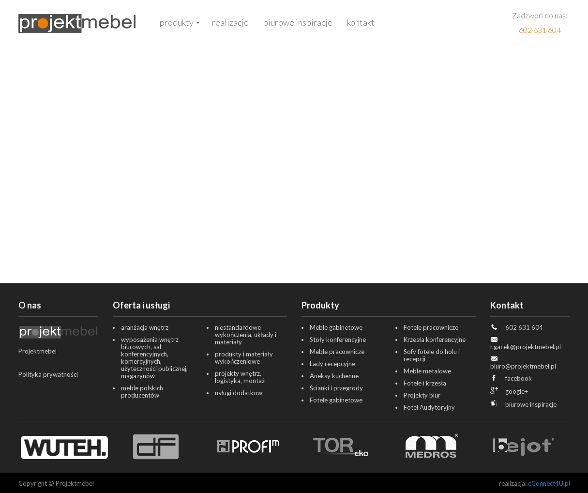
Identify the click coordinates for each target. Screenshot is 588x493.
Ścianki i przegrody (336, 388)
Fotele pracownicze (431, 327)
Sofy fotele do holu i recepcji (432, 355)
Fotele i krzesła (425, 383)
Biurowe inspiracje (297, 22)
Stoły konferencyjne (338, 339)
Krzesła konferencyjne (435, 339)
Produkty (177, 22)
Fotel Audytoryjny (429, 407)
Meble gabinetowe (336, 327)
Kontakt (361, 22)
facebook (518, 378)
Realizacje (230, 22)
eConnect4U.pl (549, 483)
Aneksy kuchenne (334, 376)
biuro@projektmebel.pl (523, 366)
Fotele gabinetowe (336, 400)
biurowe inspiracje (531, 404)
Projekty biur (422, 395)
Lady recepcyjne (332, 364)
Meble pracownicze (337, 351)
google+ (516, 391)
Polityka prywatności (48, 374)
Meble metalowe (427, 371)
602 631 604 (540, 29)
